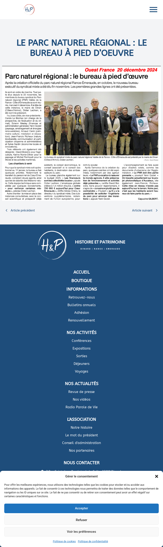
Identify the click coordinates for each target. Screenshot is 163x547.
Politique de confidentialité (93, 541)
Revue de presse (81, 392)
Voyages (81, 371)
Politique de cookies (64, 541)
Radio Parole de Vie (82, 407)
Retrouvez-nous (82, 297)
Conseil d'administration (81, 443)
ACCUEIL (81, 272)
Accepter (81, 508)
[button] (156, 476)
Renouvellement (81, 320)
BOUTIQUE (81, 280)
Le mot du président (81, 435)
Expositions (81, 348)
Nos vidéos (81, 399)
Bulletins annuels (81, 305)
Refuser (81, 520)
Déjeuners (81, 364)
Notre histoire (81, 428)
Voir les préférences (81, 532)
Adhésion (81, 313)
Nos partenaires (81, 450)
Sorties (81, 356)
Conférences (81, 341)
